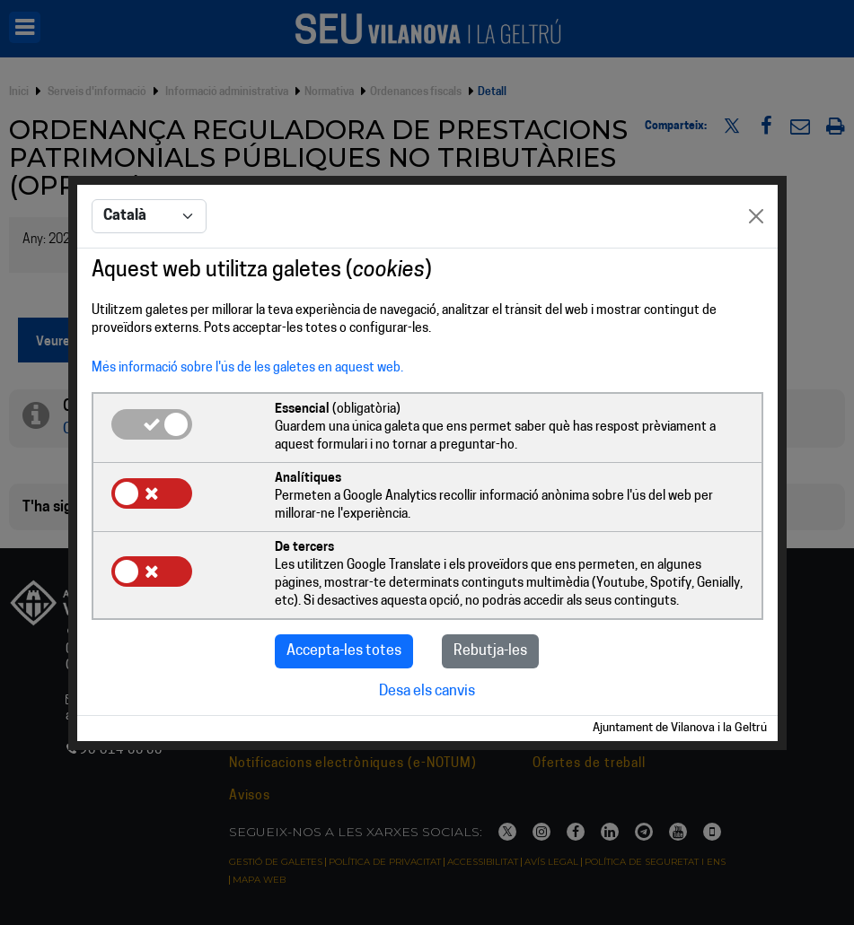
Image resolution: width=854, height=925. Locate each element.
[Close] (756, 216)
